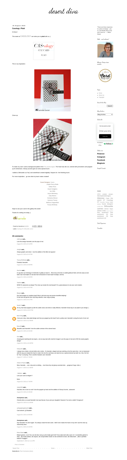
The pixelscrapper (49, 166)
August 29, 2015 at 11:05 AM (25, 402)
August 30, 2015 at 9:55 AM (24, 414)
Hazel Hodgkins (52, 189)
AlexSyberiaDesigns (104, 196)
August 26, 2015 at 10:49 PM (25, 343)
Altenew (100, 198)
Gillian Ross (52, 186)
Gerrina (19, 270)
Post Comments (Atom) (26, 451)
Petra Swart (20, 432)
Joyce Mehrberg (52, 193)
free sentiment (102, 212)
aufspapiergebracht (23, 408)
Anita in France (21, 363)
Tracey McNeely (52, 205)
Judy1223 (20, 387)
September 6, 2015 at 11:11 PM (26, 441)
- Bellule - (20, 373)
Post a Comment (19, 444)
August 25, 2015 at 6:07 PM (24, 287)
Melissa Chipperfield (52, 202)
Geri (18, 336)
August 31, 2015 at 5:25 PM (24, 427)
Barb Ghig (20, 315)
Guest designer (107, 204)
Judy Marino (52, 195)
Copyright (101, 97)
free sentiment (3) (105, 215)
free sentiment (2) (105, 213)
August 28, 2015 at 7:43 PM (24, 381)
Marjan (19, 293)
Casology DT (20, 228)
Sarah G (19, 305)
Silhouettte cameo (28, 228)
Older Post (89, 448)
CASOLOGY (25, 36)
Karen (52, 182)
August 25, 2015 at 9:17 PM (24, 299)
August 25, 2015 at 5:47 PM (24, 254)
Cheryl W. (20, 349)
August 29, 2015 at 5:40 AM (24, 392)
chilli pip (19, 239)
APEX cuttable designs (105, 194)
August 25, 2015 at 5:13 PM (24, 244)
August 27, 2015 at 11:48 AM (25, 367)
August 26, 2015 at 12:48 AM (25, 320)
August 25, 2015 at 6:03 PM (24, 277)
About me (101, 95)
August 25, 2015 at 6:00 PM (24, 265)
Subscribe (105, 136)
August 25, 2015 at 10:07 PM (25, 310)
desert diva (63, 11)
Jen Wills (52, 191)
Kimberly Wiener (52, 198)
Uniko (104, 211)
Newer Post (16, 448)
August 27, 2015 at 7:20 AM (24, 357)
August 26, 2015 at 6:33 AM (24, 331)
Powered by (105, 144)
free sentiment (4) (105, 217)
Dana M (19, 326)
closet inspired (109, 210)
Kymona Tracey (52, 200)
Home (52, 448)
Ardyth (19, 249)
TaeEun (19, 282)
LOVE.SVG (100, 206)
